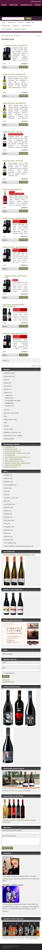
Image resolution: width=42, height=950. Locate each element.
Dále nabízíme (26, 25)
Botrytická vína (9, 406)
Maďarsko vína (8, 507)
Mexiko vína (7, 510)
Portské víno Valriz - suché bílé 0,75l (14, 74)
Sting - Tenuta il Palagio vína (13, 459)
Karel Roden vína (10, 447)
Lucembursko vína (9, 504)
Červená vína (6, 25)
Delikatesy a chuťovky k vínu (12, 432)
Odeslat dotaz (7, 848)
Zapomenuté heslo (8, 682)
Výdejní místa (13, 4)
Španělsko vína (8, 540)
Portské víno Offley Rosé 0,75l (12, 189)
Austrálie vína (8, 475)
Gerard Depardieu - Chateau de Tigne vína (17, 453)
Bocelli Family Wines (11, 449)
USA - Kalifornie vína (10, 543)
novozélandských (7, 879)
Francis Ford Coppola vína (12, 451)
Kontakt (4, 4)
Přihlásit (5, 676)
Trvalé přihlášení (9, 673)
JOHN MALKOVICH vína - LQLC (15, 461)
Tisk (39, 366)
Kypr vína (7, 501)
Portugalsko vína (9, 527)
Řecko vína (7, 533)
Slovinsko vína (8, 536)
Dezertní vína (9, 35)
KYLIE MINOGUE (16, 465)
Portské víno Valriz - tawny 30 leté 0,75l (15, 247)
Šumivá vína (7, 389)
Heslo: (4, 668)
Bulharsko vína (8, 481)
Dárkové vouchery (20, 29)
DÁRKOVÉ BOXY (9, 439)
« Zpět (33, 366)
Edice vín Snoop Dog (11, 467)
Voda (5, 416)
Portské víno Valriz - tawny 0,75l (13, 160)
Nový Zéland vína (9, 520)
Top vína (6, 410)
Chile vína (7, 491)
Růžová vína (30, 22)
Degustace (16, 25)
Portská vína (9, 403)
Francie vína (7, 488)
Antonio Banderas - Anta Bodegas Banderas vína (18, 546)
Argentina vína (8, 478)
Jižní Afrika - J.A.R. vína (11, 498)
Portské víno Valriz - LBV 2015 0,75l (16, 45)
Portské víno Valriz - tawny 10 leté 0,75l (15, 333)
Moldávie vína (8, 514)
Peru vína (7, 523)
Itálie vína (7, 494)
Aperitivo (6, 426)
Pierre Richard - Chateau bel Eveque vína (17, 457)
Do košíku (23, 67)
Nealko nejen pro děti (10, 419)
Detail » (5, 67)
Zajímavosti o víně (26, 4)
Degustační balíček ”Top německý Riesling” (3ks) (19, 555)
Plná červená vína (9, 376)
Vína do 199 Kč (8, 429)
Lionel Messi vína (10, 455)
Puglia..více (11, 22)
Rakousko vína (8, 530)
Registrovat (6, 680)
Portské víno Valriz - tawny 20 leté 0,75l (15, 218)
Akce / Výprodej (7, 29)
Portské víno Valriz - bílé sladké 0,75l (14, 103)
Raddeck (20, 790)
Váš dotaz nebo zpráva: (9, 836)
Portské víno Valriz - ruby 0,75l (12, 132)
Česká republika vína (10, 485)
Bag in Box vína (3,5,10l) (11, 413)
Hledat (28, 18)
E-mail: (4, 662)
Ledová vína (8, 395)
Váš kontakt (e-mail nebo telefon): (12, 830)
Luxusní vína (21, 11)
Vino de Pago (33, 937)
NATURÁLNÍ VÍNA (9, 373)
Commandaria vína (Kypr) (12, 400)
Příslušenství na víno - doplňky (13, 435)
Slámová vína (9, 398)
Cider (5, 423)
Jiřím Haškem (8, 904)
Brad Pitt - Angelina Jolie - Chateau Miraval (17, 463)
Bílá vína (21, 22)
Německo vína (8, 517)
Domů (3, 22)
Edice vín (8, 465)
